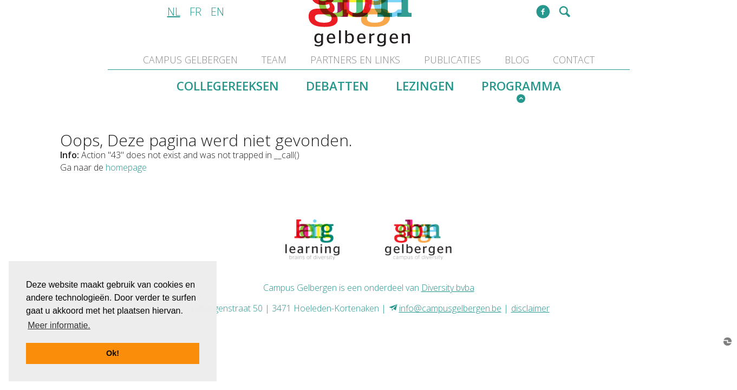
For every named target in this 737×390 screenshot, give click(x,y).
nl (173, 11)
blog (517, 59)
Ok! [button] (112, 353)
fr (195, 11)
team (274, 59)
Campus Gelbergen (190, 59)
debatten (337, 85)
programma (521, 85)
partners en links (355, 59)
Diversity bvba (447, 288)
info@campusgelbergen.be (450, 308)
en (217, 11)
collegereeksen (228, 85)
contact (574, 59)
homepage (126, 167)
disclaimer (530, 308)
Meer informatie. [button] (59, 325)
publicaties (452, 59)
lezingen (425, 85)
